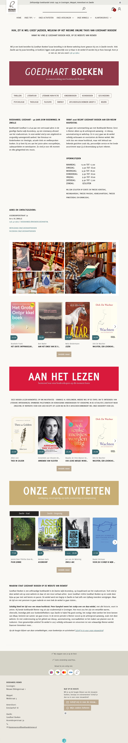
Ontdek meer (64, 354)
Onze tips (28, 18)
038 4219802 (74, 53)
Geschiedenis (104, 95)
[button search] (84, 9)
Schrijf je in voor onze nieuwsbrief (89, 630)
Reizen (103, 102)
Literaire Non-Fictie (50, 95)
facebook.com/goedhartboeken (22, 231)
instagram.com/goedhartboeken (23, 228)
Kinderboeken (70, 95)
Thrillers (18, 95)
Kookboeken (87, 95)
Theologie (34, 102)
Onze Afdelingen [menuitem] (64, 18)
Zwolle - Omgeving (54, 513)
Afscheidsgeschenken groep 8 (82, 102)
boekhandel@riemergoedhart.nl (34, 222)
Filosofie (48, 102)
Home (19, 18)
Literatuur (32, 95)
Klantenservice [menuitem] (102, 18)
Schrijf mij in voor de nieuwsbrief (82, 702)
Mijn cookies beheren (77, 708)
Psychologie (19, 102)
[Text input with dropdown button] (63, 9)
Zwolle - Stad (24, 513)
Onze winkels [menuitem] (83, 18)
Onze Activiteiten (46, 18)
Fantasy (60, 102)
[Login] (119, 9)
